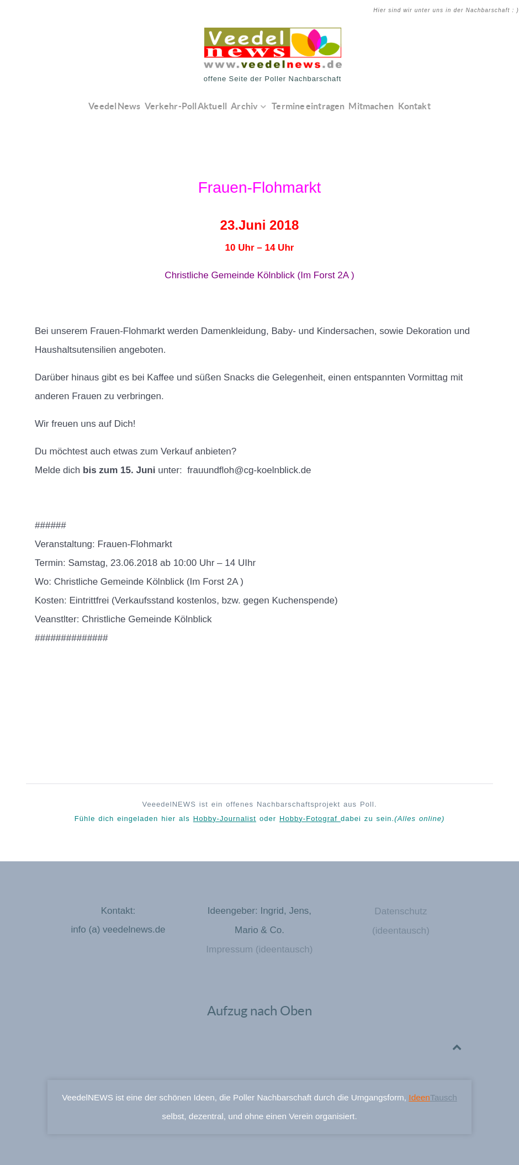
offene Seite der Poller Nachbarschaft (273, 79)
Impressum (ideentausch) (259, 948)
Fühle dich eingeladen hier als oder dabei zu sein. (260, 818)
